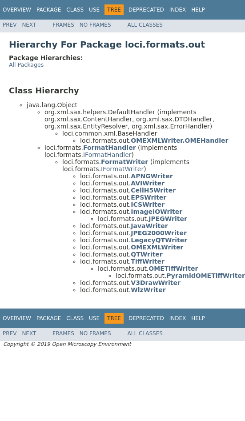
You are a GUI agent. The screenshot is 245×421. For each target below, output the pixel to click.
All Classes (145, 25)
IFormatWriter (122, 168)
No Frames (95, 25)
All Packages (26, 64)
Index (177, 10)
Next (29, 25)
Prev (9, 25)
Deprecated (146, 10)
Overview (17, 10)
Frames (63, 25)
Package (48, 10)
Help (198, 10)
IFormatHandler (107, 154)
